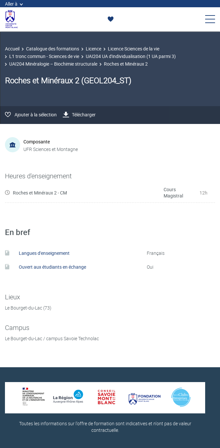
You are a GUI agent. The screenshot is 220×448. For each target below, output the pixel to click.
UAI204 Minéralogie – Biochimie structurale (53, 64)
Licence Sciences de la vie (133, 48)
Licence (93, 48)
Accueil (12, 48)
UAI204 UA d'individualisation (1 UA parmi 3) (131, 56)
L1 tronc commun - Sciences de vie (44, 56)
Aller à (14, 4)
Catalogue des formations (52, 48)
